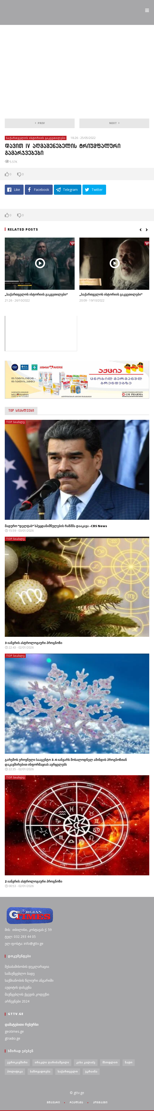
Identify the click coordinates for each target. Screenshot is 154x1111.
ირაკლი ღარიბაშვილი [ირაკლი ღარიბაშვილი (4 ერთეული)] (52, 1062)
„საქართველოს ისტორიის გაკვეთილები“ (36, 294)
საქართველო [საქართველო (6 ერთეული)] (68, 1071)
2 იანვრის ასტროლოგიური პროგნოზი (33, 881)
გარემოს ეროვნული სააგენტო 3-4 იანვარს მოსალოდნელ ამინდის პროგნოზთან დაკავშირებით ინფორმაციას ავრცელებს (66, 762)
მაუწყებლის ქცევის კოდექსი (27, 994)
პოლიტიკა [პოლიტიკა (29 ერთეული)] (15, 1071)
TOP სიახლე (15, 422)
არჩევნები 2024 (17, 1001)
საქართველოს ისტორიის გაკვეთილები (36, 138)
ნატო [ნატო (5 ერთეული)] (129, 1062)
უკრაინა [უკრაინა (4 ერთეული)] (91, 1071)
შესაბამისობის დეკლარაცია (27, 966)
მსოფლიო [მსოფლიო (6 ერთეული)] (110, 1062)
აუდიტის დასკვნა (18, 987)
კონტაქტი (100, 1102)
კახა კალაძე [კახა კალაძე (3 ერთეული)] (85, 1062)
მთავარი (53, 1102)
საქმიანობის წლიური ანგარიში (29, 980)
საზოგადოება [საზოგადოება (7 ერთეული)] (40, 1071)
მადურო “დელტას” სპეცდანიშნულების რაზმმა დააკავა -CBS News (56, 526)
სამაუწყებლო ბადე (20, 973)
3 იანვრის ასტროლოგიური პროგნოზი (33, 643)
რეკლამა (76, 1102)
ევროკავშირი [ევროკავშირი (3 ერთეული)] (17, 1062)
